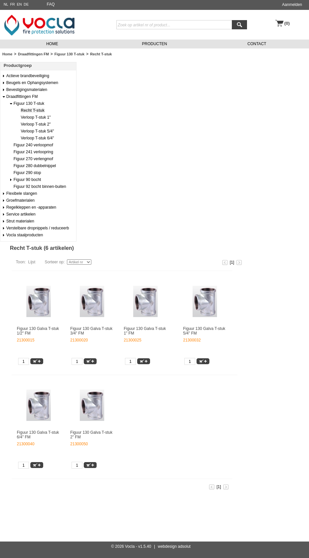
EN (19, 4)
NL (6, 4)
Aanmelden (292, 4)
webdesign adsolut (174, 546)
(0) (287, 23)
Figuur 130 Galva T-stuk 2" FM (91, 434)
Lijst (31, 262)
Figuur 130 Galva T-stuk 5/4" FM (204, 331)
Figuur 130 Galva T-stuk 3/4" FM (91, 331)
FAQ (51, 4)
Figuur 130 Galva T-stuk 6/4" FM (38, 434)
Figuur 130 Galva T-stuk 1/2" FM (38, 331)
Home (7, 54)
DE (26, 4)
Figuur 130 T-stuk (69, 54)
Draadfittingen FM (33, 54)
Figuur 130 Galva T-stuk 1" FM (145, 331)
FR (12, 4)
